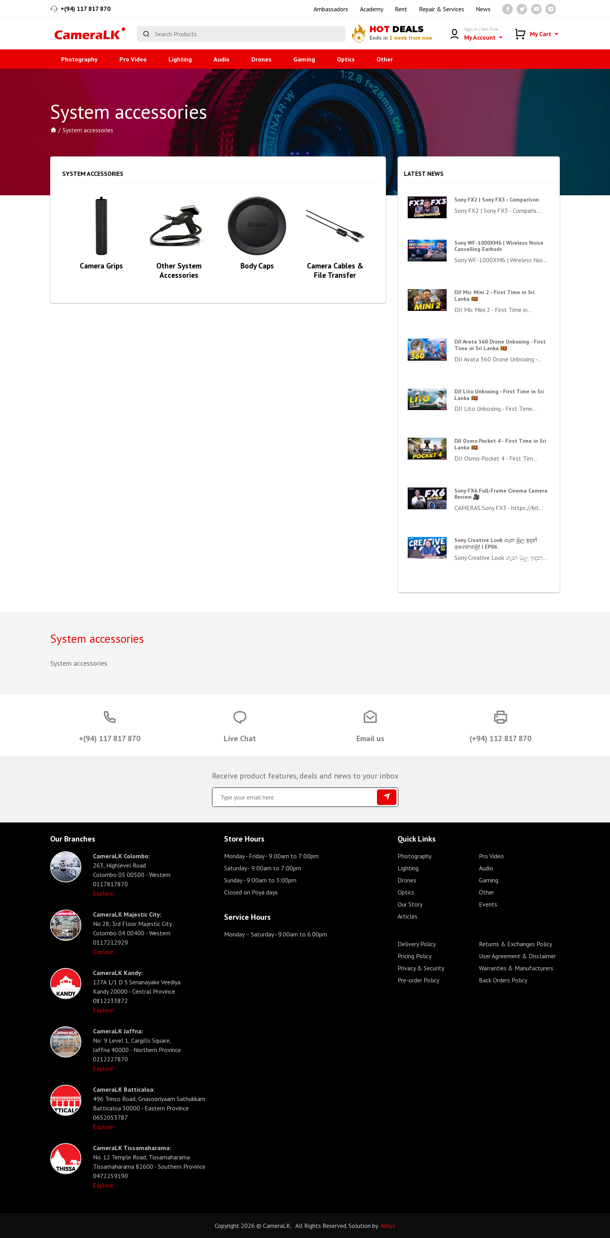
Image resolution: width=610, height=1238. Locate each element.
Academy (371, 9)
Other (385, 59)
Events (488, 904)
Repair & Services (441, 9)
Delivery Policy (417, 944)
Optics (346, 59)
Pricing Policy (414, 956)
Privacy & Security (421, 968)
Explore (103, 893)
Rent (401, 9)
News (483, 9)
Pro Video (133, 59)
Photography (79, 59)
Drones (261, 59)
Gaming (304, 59)
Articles (407, 916)
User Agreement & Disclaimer (517, 956)
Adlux (387, 1225)
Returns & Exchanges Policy (515, 944)
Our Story (410, 904)
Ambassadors (331, 9)
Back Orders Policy (503, 980)
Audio (222, 59)
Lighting (180, 59)
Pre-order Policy (418, 980)
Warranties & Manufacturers (516, 968)
